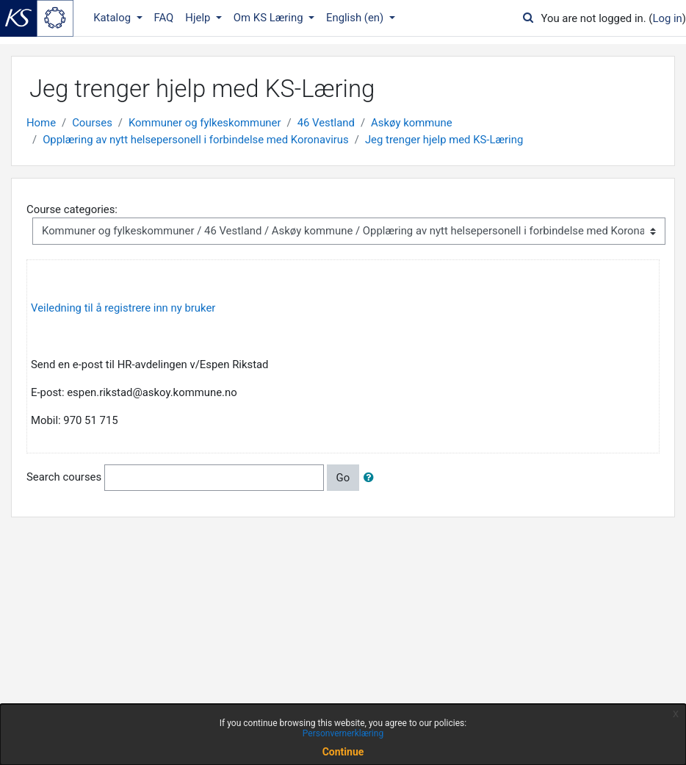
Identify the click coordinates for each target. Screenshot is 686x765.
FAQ (164, 17)
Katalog (113, 17)
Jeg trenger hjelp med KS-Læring (444, 139)
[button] (371, 477)
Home (41, 122)
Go (343, 477)
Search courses (63, 477)
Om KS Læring (270, 17)
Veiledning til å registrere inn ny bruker (123, 308)
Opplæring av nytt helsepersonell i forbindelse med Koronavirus (196, 139)
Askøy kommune (411, 122)
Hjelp (199, 17)
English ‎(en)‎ (356, 17)
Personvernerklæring (343, 733)
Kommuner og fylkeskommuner (205, 122)
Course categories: (72, 209)
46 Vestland (326, 122)
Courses (92, 122)
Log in (667, 18)
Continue (343, 752)
